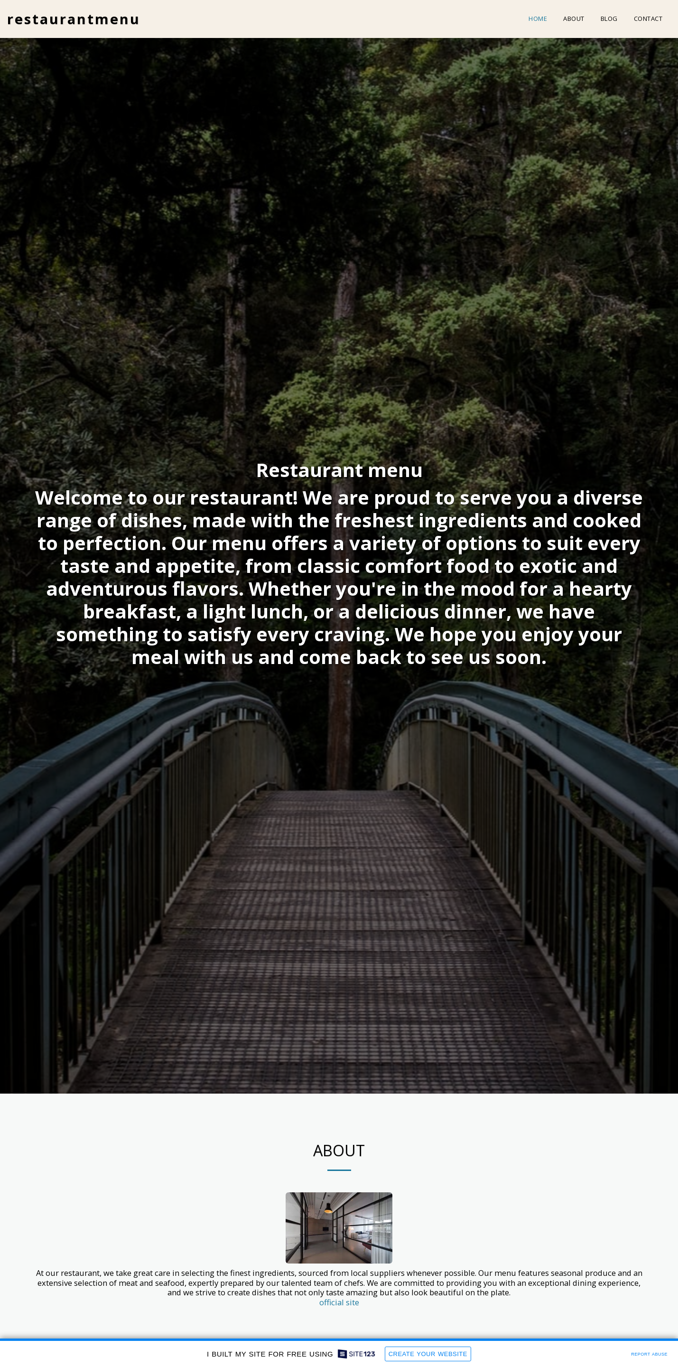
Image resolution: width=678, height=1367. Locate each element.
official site (339, 1303)
